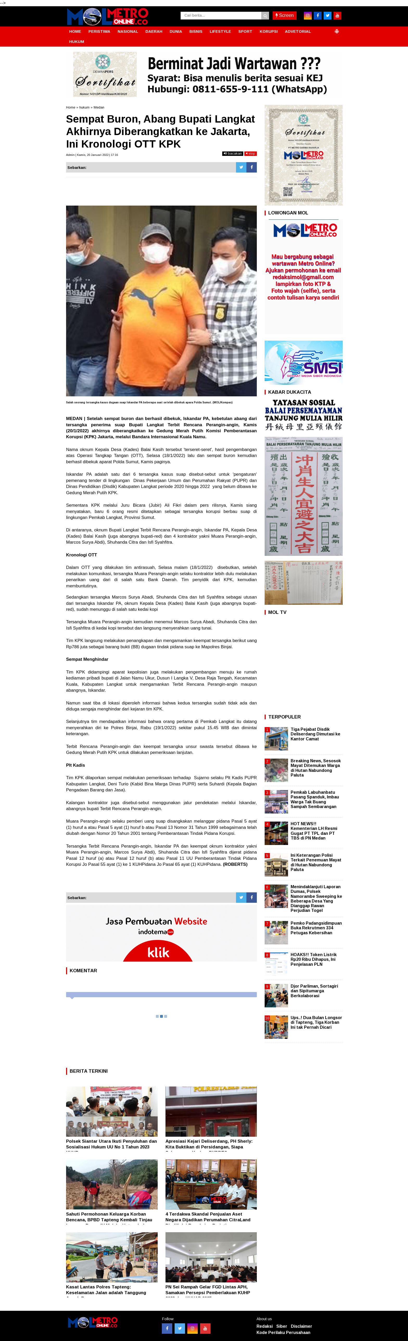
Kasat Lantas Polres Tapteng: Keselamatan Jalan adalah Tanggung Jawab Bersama (106, 1293)
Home (70, 107)
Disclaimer (301, 1326)
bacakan (233, 153)
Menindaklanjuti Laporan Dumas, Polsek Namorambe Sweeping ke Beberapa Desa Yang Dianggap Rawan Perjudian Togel (316, 899)
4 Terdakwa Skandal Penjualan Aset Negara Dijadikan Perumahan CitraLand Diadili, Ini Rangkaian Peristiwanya (208, 1220)
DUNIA (176, 31)
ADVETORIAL (298, 31)
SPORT (245, 31)
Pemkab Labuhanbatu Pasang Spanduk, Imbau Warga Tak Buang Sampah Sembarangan (315, 799)
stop (250, 153)
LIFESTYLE (220, 31)
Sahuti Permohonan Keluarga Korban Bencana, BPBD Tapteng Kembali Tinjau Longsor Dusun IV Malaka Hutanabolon (109, 1220)
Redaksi (265, 1326)
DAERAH (153, 31)
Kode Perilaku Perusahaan (283, 1332)
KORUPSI (269, 31)
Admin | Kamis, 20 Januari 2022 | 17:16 (92, 154)
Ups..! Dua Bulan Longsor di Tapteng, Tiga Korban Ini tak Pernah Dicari (316, 1022)
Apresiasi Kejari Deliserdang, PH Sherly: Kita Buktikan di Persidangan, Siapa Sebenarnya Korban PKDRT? (209, 1147)
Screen (285, 15)
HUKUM (76, 41)
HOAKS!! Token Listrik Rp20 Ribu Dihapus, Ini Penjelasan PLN (314, 959)
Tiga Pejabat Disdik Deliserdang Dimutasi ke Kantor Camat (315, 734)
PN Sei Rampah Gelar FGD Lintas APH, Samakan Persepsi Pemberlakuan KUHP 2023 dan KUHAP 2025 (207, 1293)
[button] (336, 29)
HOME (75, 31)
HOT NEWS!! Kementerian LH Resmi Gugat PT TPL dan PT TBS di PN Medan (314, 831)
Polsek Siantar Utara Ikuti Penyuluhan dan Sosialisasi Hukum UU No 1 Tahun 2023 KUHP (111, 1147)
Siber (281, 1326)
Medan (99, 107)
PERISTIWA (99, 31)
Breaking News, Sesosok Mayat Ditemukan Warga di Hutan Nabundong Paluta (316, 768)
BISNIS (195, 31)
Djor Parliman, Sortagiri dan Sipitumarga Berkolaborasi (314, 991)
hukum (84, 107)
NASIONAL (128, 31)
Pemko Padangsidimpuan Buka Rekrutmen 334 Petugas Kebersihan (316, 928)
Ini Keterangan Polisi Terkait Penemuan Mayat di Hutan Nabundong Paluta (316, 862)
